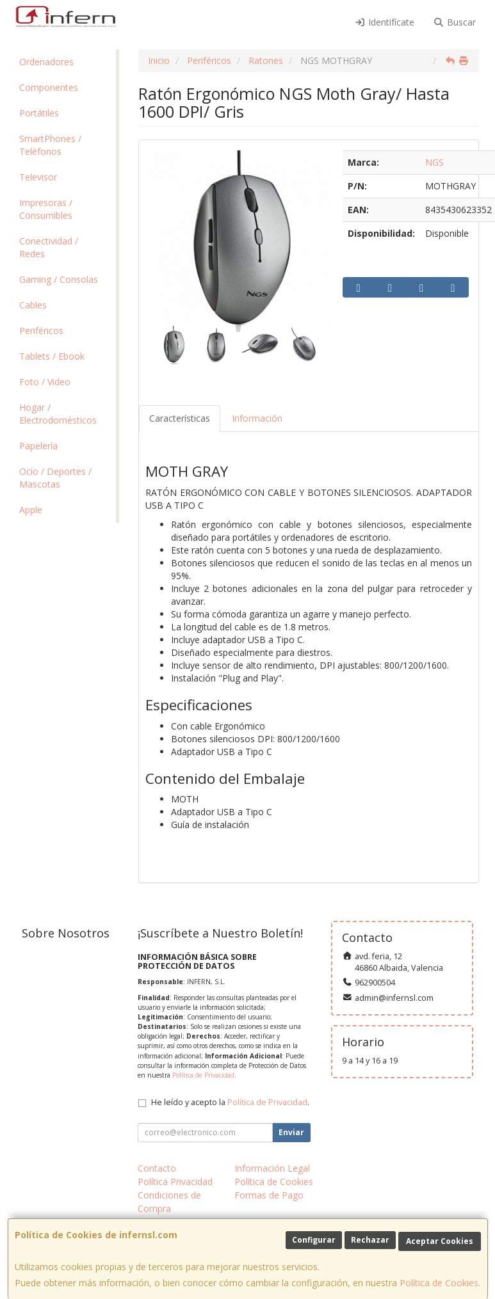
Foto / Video (44, 382)
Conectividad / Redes (48, 247)
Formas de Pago (269, 1195)
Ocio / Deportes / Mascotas (55, 477)
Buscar (455, 22)
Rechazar (370, 1239)
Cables (33, 305)
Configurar (314, 1239)
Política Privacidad (175, 1181)
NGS (434, 162)
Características (179, 418)
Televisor (38, 177)
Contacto (157, 1168)
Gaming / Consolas (58, 279)
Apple (30, 510)
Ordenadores (46, 62)
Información (257, 418)
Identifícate (384, 22)
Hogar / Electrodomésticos (58, 413)
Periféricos (41, 330)
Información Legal (272, 1168)
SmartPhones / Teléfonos (50, 144)
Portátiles (39, 113)
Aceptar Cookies (439, 1241)
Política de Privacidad (203, 1075)
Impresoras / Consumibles (45, 208)
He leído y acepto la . (230, 1102)
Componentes (48, 87)
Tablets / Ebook (52, 356)
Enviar (291, 1132)
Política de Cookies (439, 1283)
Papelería (38, 446)
